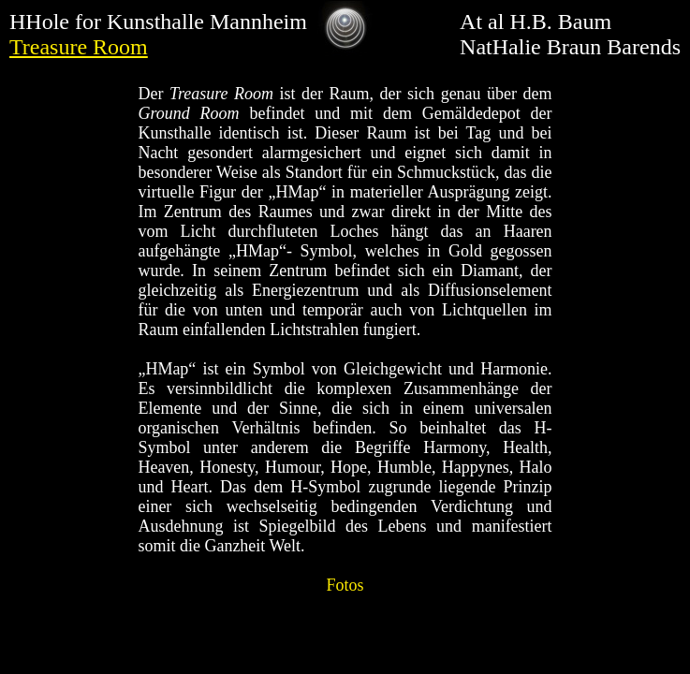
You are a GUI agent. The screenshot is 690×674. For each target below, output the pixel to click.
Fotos (344, 585)
